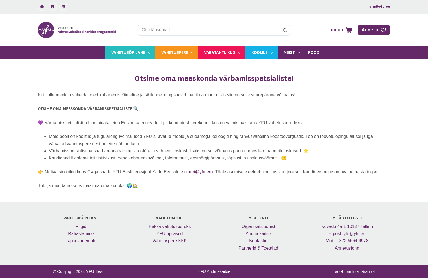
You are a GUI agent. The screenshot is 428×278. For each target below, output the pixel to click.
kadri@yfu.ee (199, 172)
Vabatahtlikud (223, 53)
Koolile (263, 53)
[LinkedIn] (63, 7)
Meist (293, 53)
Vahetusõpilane (132, 53)
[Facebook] (42, 7)
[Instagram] (53, 7)
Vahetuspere (178, 53)
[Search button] (285, 30)
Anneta (374, 30)
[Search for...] (209, 30)
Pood (313, 53)
